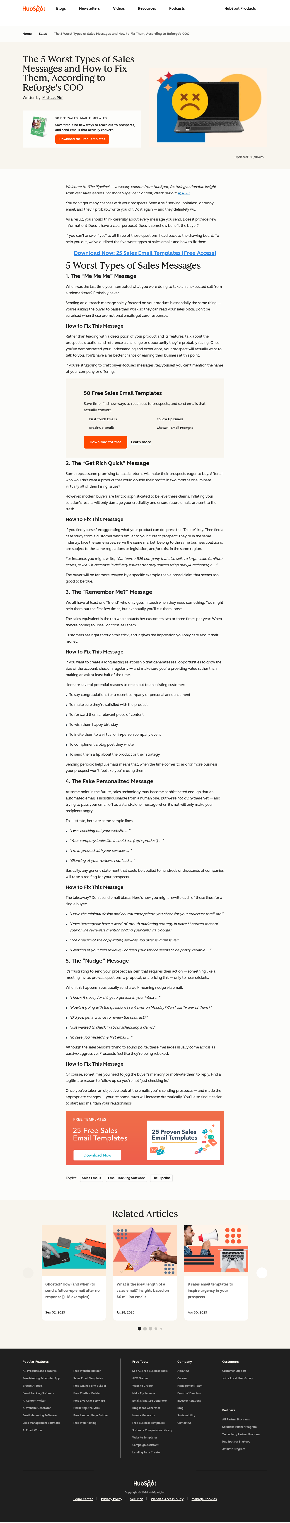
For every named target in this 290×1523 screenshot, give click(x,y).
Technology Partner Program (241, 1434)
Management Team (189, 1386)
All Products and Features (40, 1371)
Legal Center (83, 1500)
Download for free (105, 442)
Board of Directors (189, 1394)
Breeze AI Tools (33, 1386)
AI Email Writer (32, 1431)
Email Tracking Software (38, 1394)
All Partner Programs (236, 1420)
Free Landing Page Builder (90, 1416)
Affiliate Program (233, 1449)
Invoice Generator (143, 1416)
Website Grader (142, 1386)
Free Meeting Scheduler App (41, 1379)
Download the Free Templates (82, 139)
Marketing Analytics (86, 1408)
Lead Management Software (41, 1423)
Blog (180, 1408)
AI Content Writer (34, 1401)
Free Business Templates (148, 1423)
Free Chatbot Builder (87, 1394)
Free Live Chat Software (89, 1401)
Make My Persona (143, 1394)
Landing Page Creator (146, 1453)
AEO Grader (140, 1379)
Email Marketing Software (40, 1416)
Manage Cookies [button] (204, 1500)
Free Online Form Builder (89, 1386)
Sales (43, 34)
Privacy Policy (111, 1500)
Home (27, 34)
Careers (182, 1379)
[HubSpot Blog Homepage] (34, 8)
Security (136, 1500)
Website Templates (144, 1438)
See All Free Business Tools (150, 1371)
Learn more (144, 442)
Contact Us (184, 1423)
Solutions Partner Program (239, 1427)
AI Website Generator (37, 1408)
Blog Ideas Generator (146, 1408)
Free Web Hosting (85, 1423)
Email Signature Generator (149, 1401)
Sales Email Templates (88, 1379)
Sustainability (186, 1416)
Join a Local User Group (237, 1379)
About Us (183, 1371)
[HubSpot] (145, 1484)
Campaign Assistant (145, 1446)
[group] (74, 1272)
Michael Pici (52, 98)
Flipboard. (184, 193)
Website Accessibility (167, 1500)
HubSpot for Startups (236, 1442)
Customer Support (234, 1371)
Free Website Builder (87, 1371)
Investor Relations (189, 1401)
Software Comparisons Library (152, 1431)
